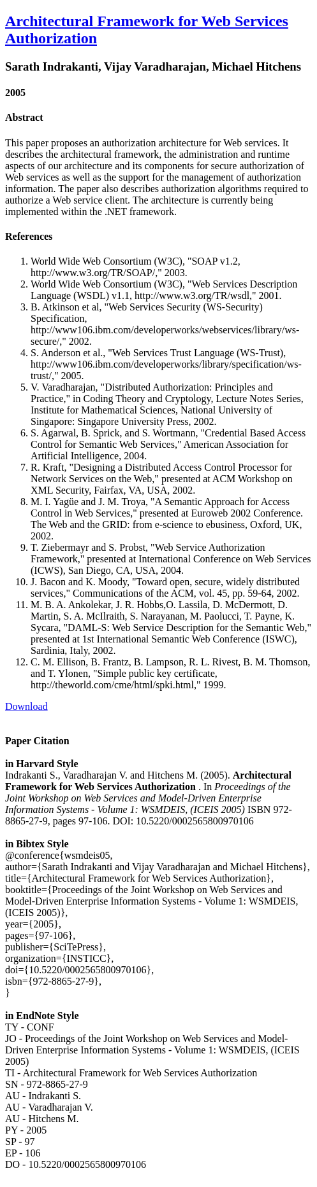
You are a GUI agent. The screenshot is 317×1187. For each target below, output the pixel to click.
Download (26, 706)
